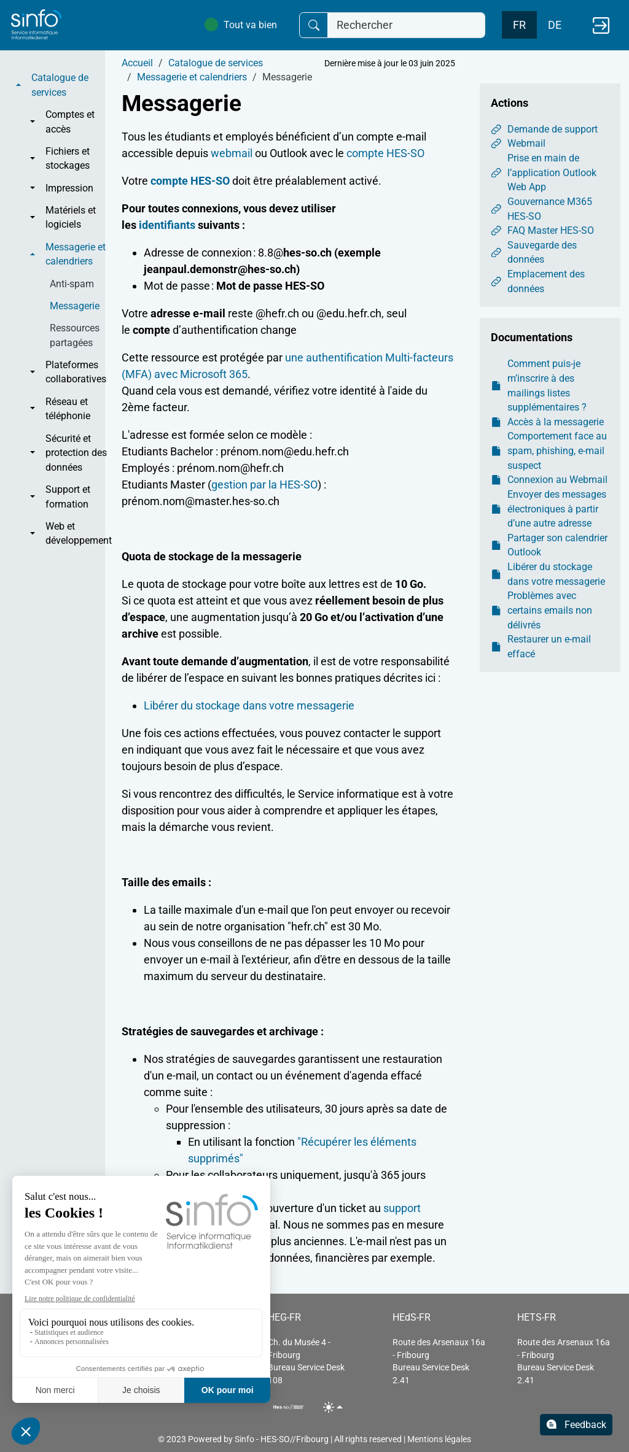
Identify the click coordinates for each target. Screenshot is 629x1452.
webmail (231, 153)
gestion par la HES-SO (264, 484)
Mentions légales (439, 1439)
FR (519, 24)
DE (554, 24)
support (402, 1208)
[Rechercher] (406, 25)
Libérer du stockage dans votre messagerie (249, 705)
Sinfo (244, 1439)
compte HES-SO (385, 153)
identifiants (167, 224)
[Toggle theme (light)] (333, 1407)
